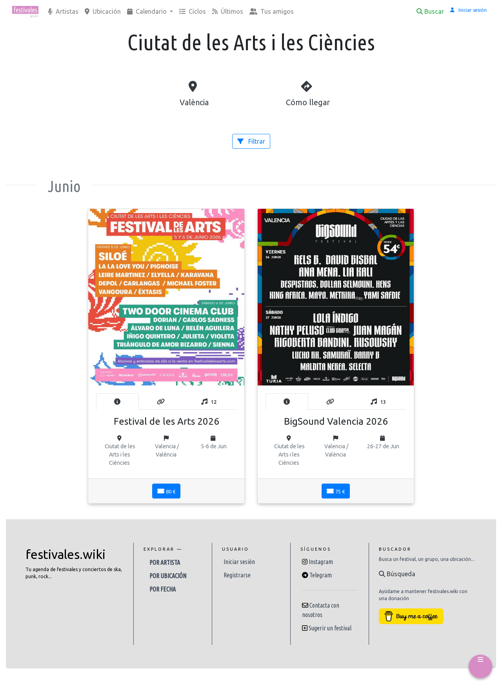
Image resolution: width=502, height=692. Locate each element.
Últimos (227, 11)
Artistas (63, 11)
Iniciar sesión (239, 561)
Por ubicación (167, 575)
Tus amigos (271, 11)
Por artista (164, 562)
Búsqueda (397, 573)
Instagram (321, 561)
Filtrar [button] (251, 141)
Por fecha (162, 589)
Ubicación (103, 11)
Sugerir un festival (330, 628)
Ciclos (192, 11)
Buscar (430, 11)
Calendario (147, 11)
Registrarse (237, 575)
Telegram (320, 575)
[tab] (117, 401)
